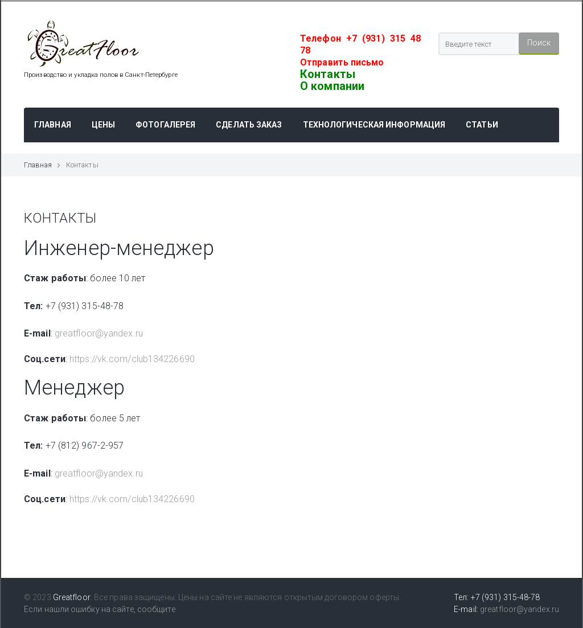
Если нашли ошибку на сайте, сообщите (99, 609)
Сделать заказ (249, 124)
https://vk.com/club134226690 (132, 359)
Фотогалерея (165, 124)
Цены (103, 124)
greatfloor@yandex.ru (99, 333)
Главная (52, 124)
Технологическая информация (374, 124)
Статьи (482, 124)
